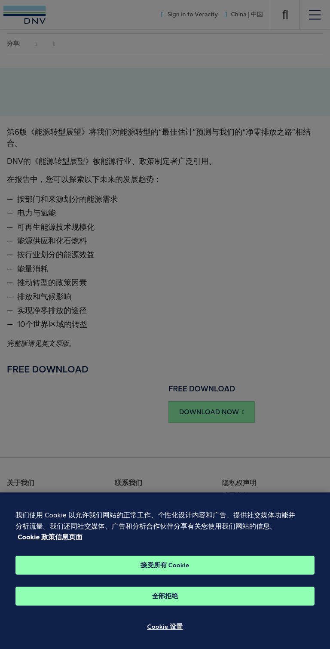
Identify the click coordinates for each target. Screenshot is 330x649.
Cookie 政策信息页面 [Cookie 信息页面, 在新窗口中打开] (50, 543)
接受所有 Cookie (165, 571)
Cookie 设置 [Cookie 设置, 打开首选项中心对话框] (165, 633)
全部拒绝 (165, 602)
